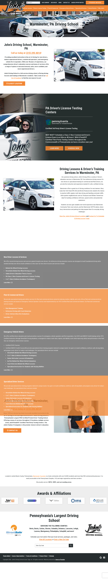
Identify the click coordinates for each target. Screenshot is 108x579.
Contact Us (66, 2)
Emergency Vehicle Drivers (67, 8)
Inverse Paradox (60, 559)
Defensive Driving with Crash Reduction (18, 450)
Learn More (8, 424)
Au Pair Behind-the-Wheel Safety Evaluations (21, 511)
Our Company (45, 2)
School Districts (93, 8)
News (60, 2)
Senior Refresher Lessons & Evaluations (20, 508)
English (29, 2)
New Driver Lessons (27, 8)
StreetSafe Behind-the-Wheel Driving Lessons (20, 412)
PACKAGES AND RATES (95, 2)
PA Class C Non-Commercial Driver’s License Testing (23, 418)
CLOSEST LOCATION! (14, 84)
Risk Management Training (14, 447)
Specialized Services (81, 8)
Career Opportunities (77, 2)
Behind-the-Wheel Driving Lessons (17, 409)
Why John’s (101, 8)
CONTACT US (12, 430)
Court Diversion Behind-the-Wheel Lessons (21, 514)
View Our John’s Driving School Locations (73, 216)
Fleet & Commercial (53, 8)
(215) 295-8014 (33, 53)
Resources (54, 2)
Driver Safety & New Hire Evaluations (17, 453)
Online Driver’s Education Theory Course (19, 415)
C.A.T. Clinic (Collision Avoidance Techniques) (20, 420)
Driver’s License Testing (40, 8)
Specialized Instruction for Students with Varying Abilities (25, 517)
